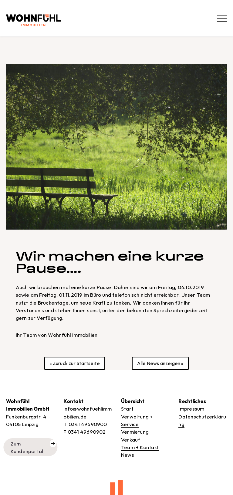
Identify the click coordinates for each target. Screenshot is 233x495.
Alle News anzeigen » (160, 363)
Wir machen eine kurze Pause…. (110, 262)
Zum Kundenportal (27, 447)
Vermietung (135, 431)
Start (127, 408)
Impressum (191, 408)
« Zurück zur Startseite (74, 363)
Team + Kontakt (140, 447)
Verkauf (130, 439)
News (127, 455)
